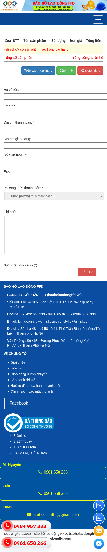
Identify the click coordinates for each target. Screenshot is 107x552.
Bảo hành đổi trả (23, 380)
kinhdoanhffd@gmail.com (53, 514)
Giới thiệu (18, 362)
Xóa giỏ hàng (90, 70)
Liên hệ (16, 368)
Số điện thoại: (15, 155)
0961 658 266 (53, 472)
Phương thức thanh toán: (23, 188)
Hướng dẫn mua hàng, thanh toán (36, 385)
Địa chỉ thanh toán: (19, 122)
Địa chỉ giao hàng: (17, 139)
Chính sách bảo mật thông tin (32, 391)
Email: (9, 106)
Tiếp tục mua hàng (38, 70)
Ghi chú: (10, 212)
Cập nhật (66, 70)
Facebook (19, 403)
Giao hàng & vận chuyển (29, 374)
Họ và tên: (12, 90)
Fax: (7, 171)
